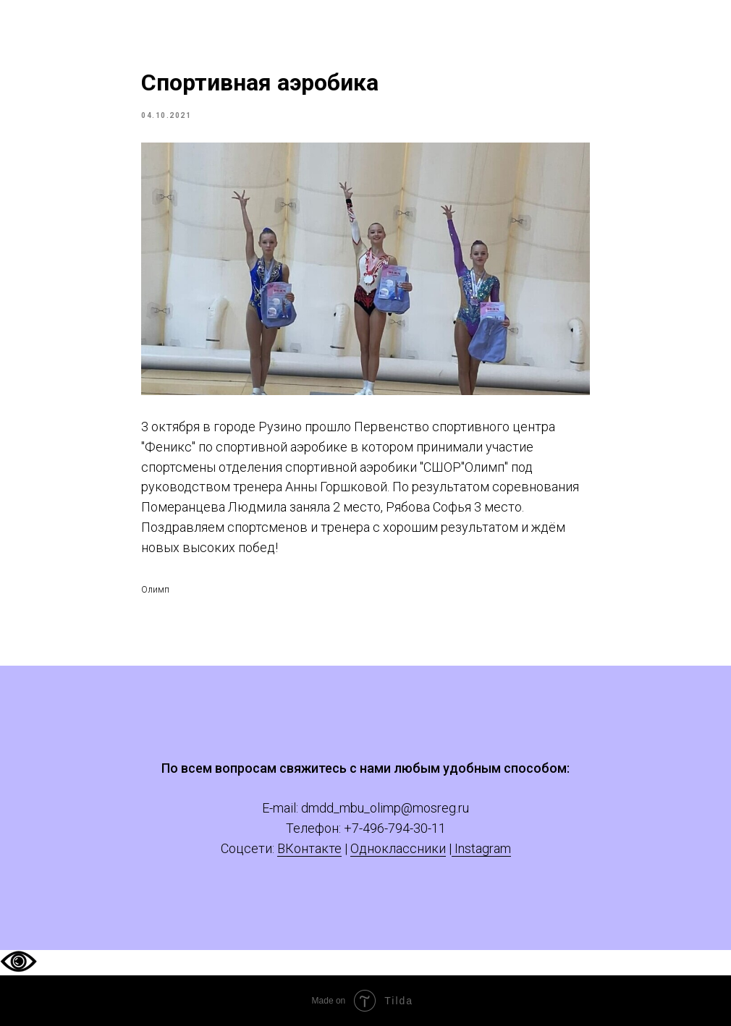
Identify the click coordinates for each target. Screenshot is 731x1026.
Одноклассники (398, 848)
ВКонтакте (309, 848)
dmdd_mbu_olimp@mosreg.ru (385, 807)
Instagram (481, 848)
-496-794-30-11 (402, 828)
